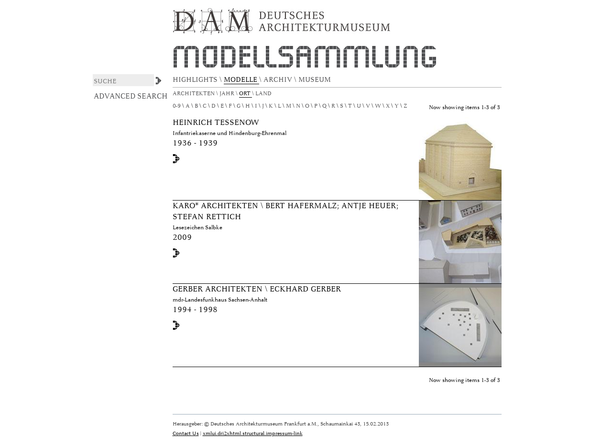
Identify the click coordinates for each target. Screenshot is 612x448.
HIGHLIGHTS (196, 80)
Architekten (194, 93)
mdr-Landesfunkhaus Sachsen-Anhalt (220, 299)
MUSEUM (315, 80)
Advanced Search (131, 96)
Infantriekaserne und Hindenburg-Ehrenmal (229, 133)
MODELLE (241, 80)
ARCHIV (278, 80)
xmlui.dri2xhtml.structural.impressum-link (253, 433)
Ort (245, 93)
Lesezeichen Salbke (197, 227)
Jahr (227, 93)
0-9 (177, 106)
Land (264, 93)
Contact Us (186, 433)
